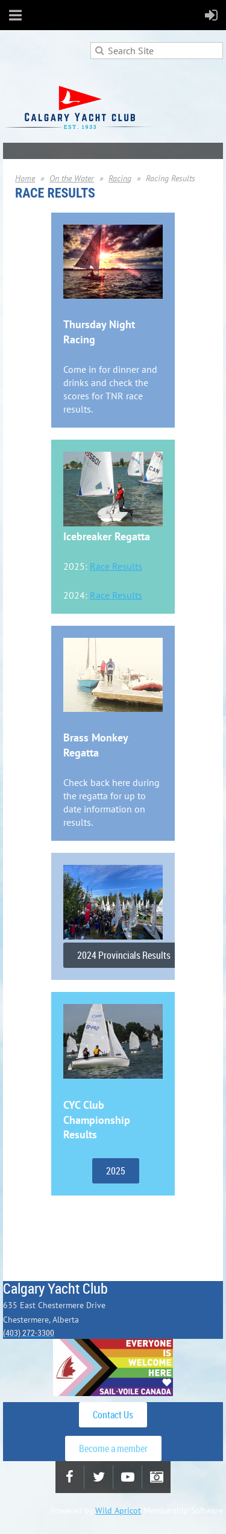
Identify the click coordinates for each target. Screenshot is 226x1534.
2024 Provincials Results (124, 955)
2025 (115, 1170)
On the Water (71, 178)
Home (25, 178)
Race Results (116, 566)
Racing (119, 178)
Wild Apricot (118, 1510)
